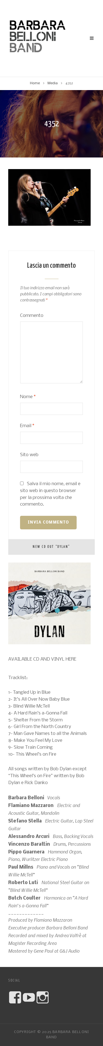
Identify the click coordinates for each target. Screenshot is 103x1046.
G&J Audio (69, 951)
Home (35, 83)
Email (27, 426)
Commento (31, 315)
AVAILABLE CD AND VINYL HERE (42, 659)
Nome (28, 397)
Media (53, 83)
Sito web (29, 455)
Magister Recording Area (32, 943)
